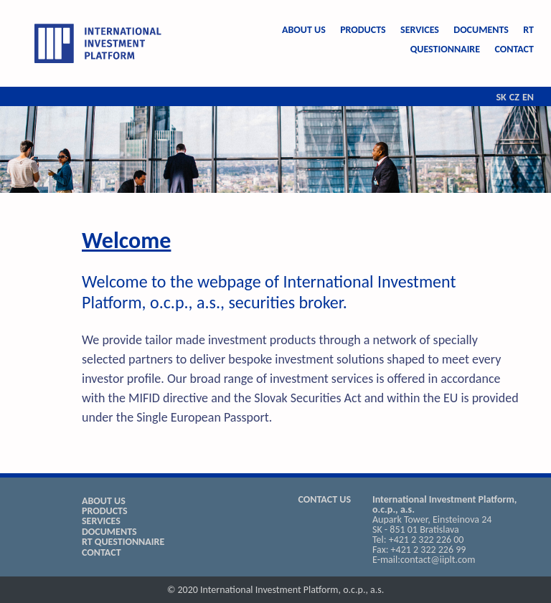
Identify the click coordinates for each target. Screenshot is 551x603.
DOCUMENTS (481, 30)
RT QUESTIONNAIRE (123, 542)
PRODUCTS (363, 30)
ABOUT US (304, 30)
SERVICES (419, 30)
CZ (514, 97)
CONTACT (514, 49)
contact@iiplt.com (437, 560)
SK (501, 97)
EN (528, 97)
